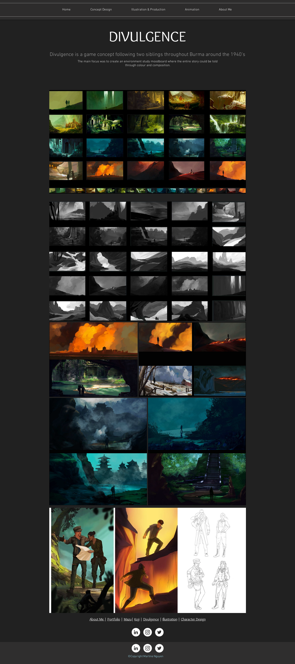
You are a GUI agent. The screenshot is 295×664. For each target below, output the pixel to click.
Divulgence (151, 619)
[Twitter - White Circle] (159, 632)
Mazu (128, 619)
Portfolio (113, 619)
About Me (97, 619)
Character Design (193, 619)
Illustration (170, 619)
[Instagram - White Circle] (147, 632)
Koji (137, 619)
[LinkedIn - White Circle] (136, 632)
